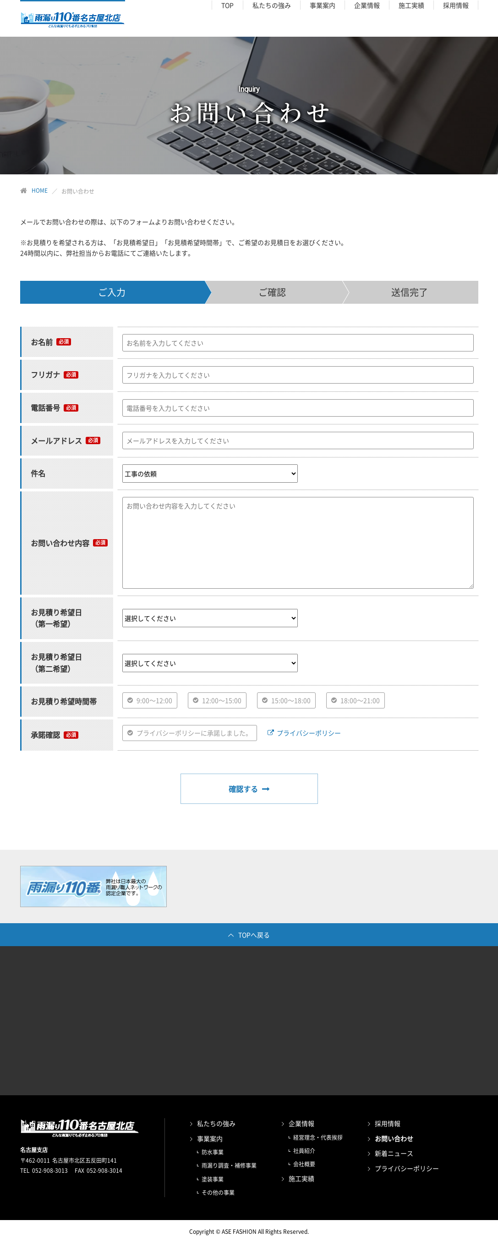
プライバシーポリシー (309, 732)
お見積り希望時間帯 (64, 701)
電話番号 (45, 407)
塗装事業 (213, 1179)
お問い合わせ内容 (60, 542)
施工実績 (301, 1178)
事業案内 (210, 1138)
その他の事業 (218, 1192)
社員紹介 (304, 1151)
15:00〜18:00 (291, 700)
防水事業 (213, 1152)
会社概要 (304, 1164)
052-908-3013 (50, 1170)
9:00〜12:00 (154, 700)
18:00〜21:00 (360, 700)
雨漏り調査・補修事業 (229, 1165)
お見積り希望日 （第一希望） (56, 618)
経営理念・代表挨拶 (318, 1137)
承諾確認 (45, 734)
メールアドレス (56, 440)
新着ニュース (394, 1153)
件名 (38, 473)
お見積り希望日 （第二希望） (56, 662)
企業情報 (301, 1123)
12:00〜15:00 (221, 700)
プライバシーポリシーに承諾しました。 (194, 732)
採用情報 (387, 1123)
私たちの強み (216, 1123)
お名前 (42, 341)
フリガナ (45, 374)
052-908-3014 (104, 1170)
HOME (40, 190)
